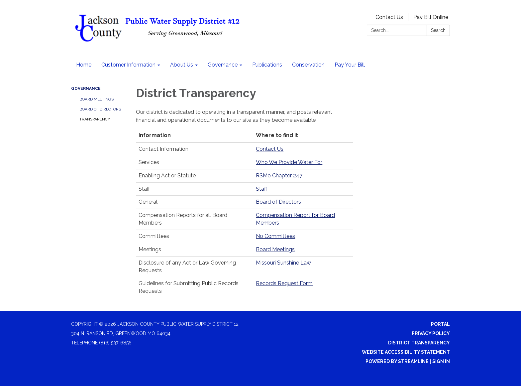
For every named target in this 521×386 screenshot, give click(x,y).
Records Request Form (284, 283)
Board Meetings (96, 99)
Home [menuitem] (83, 65)
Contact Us (389, 17)
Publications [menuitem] (267, 65)
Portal (440, 324)
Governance (86, 88)
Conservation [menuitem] (308, 65)
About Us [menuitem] (181, 65)
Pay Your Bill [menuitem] (350, 65)
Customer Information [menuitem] (128, 65)
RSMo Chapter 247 (279, 175)
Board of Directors (100, 109)
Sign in (441, 361)
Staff (261, 189)
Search (438, 30)
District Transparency (419, 342)
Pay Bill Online (430, 17)
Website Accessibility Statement (406, 352)
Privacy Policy (431, 333)
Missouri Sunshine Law (283, 263)
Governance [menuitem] (223, 65)
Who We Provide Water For (289, 162)
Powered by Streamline (397, 361)
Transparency (94, 119)
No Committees (275, 236)
